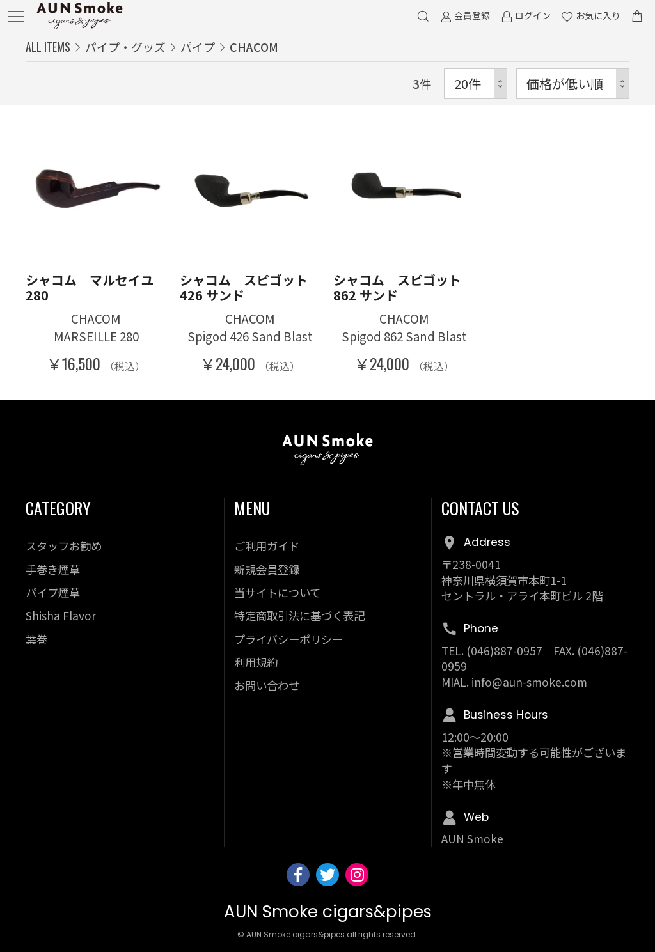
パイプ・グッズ (125, 46)
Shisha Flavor (61, 615)
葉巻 (36, 639)
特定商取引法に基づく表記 (299, 615)
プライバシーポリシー (288, 639)
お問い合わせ (266, 685)
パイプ (197, 46)
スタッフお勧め (64, 546)
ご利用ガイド (266, 546)
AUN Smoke (472, 839)
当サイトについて (277, 592)
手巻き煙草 (53, 569)
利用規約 (256, 662)
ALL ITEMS (48, 46)
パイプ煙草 (53, 592)
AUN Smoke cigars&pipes (328, 911)
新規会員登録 (266, 569)
